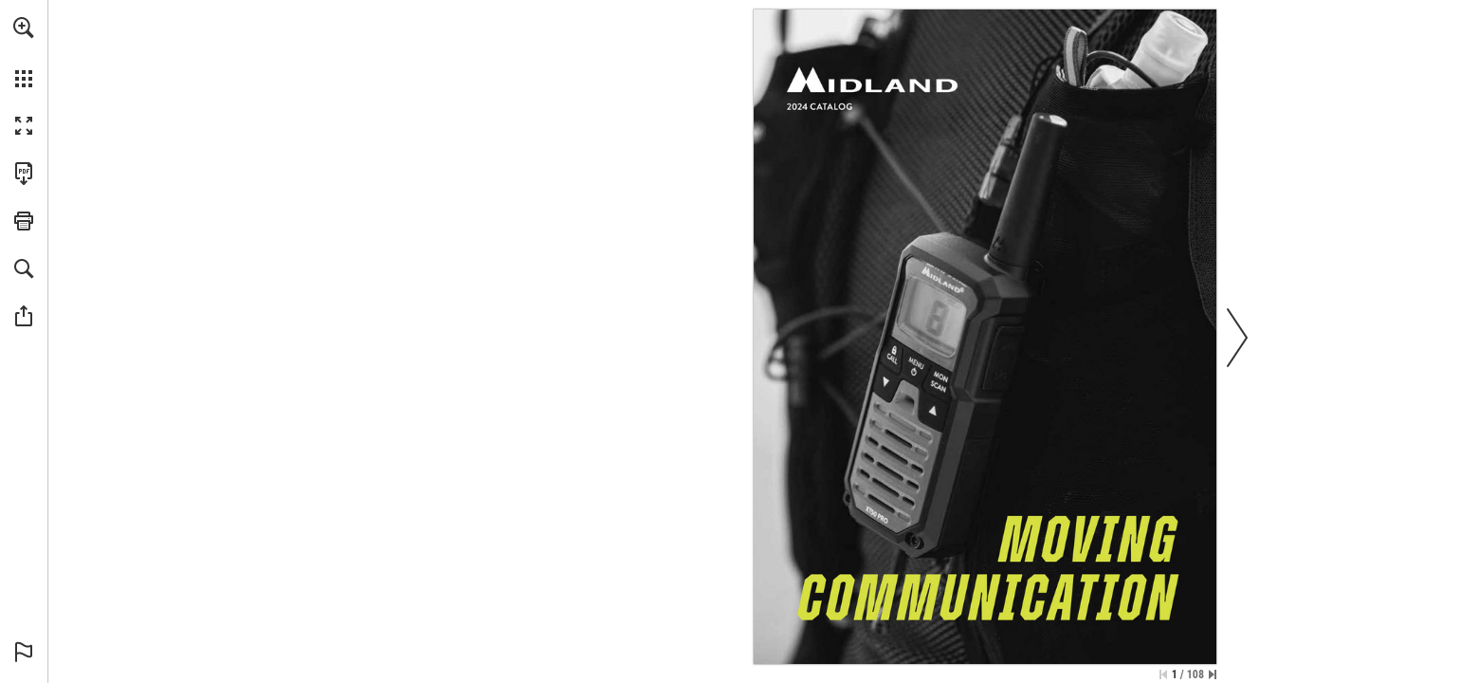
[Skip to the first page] (1163, 674)
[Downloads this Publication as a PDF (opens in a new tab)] (23, 173)
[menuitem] (23, 52)
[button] (23, 27)
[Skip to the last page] (1212, 674)
